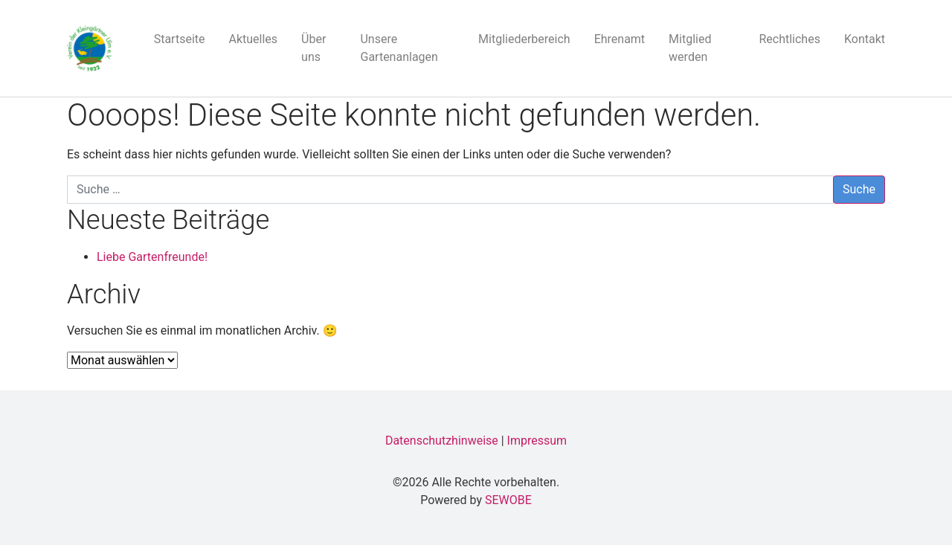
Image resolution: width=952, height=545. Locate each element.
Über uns (313, 48)
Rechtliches (789, 39)
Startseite (179, 39)
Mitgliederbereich (524, 39)
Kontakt (864, 39)
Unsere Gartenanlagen (398, 48)
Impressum (537, 440)
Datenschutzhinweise (441, 440)
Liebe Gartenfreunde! (152, 257)
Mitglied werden (690, 48)
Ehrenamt (619, 39)
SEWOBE (508, 500)
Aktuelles (253, 39)
